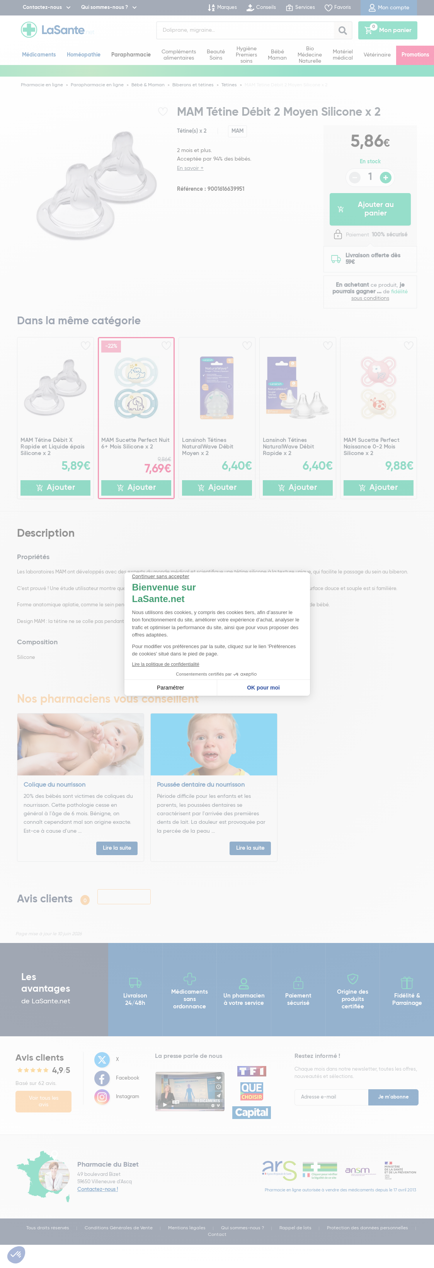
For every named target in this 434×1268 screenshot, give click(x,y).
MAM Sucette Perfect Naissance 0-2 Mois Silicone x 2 (372, 447)
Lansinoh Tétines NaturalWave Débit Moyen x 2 (207, 447)
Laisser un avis (124, 896)
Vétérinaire (377, 55)
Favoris (338, 8)
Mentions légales (187, 1228)
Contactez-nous (42, 7)
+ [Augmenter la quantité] (385, 177)
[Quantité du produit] (370, 177)
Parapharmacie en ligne (97, 85)
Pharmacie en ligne (42, 85)
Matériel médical (343, 55)
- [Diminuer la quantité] (355, 177)
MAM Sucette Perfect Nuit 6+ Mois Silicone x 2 (135, 444)
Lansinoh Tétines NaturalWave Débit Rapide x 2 (288, 447)
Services (300, 8)
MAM (237, 131)
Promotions (415, 55)
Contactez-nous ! (97, 1189)
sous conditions (370, 298)
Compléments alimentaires (179, 55)
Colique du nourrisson (54, 785)
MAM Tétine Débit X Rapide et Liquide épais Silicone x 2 (52, 447)
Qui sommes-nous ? (104, 7)
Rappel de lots (295, 1228)
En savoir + (190, 168)
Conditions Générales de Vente (119, 1228)
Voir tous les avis (43, 1101)
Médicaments (39, 55)
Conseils (261, 8)
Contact (217, 1234)
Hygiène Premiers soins (246, 54)
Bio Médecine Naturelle (310, 54)
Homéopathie (83, 55)
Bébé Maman (277, 55)
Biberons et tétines (193, 85)
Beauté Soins (216, 55)
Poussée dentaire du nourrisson (201, 785)
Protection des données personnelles (367, 1228)
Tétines (229, 85)
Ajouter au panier (365, 209)
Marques (222, 8)
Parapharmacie (131, 55)
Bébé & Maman (148, 85)
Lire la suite (117, 848)
